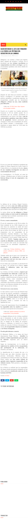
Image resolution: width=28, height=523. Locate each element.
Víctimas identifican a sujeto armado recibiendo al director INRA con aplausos (14, 251)
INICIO (3, 45)
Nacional (16, 56)
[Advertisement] (14, 27)
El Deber (7, 376)
